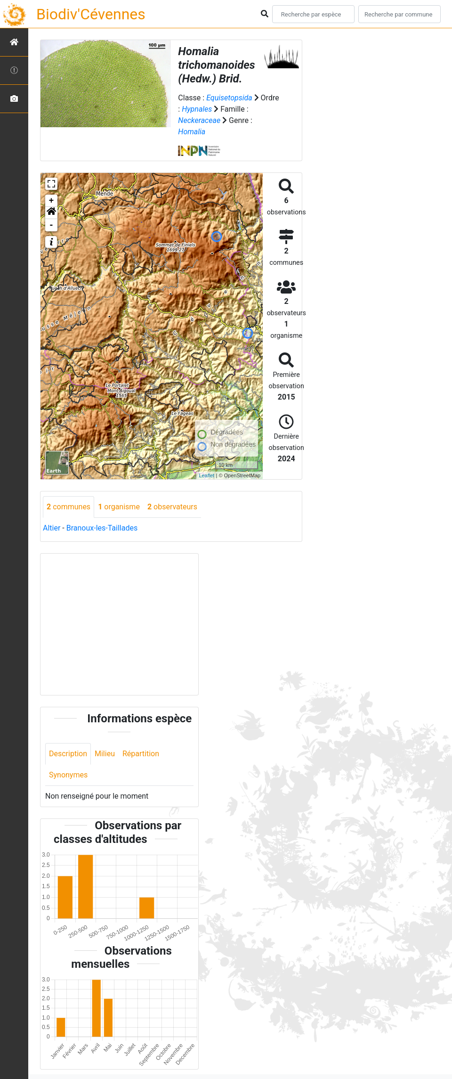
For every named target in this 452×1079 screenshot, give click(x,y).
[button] (51, 213)
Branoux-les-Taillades (101, 527)
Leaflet (206, 475)
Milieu (105, 753)
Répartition (140, 753)
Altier (51, 527)
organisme (119, 506)
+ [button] (51, 200)
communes (68, 506)
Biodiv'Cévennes (90, 14)
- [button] (51, 225)
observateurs (172, 506)
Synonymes (68, 774)
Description (68, 753)
